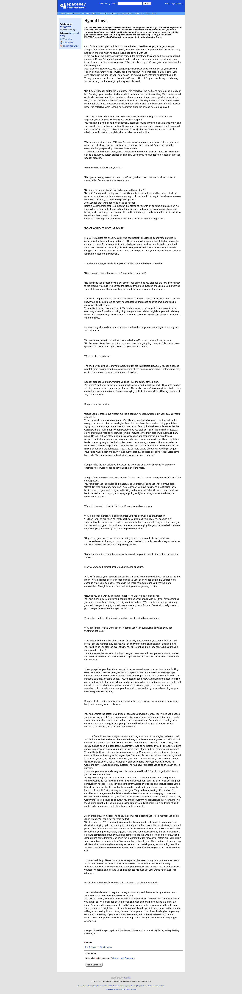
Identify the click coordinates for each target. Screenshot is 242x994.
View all (115, 958)
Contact (133, 986)
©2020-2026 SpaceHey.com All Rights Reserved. (121, 989)
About (154, 13)
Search (147, 3)
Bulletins (101, 13)
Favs (131, 13)
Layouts (124, 13)
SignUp (180, 3)
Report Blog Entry (69, 46)
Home (62, 13)
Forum (109, 13)
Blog (94, 13)
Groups (116, 13)
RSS (110, 986)
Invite (137, 13)
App (142, 13)
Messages (86, 13)
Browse (69, 13)
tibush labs (127, 978)
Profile (66, 42)
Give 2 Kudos (106, 947)
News (85, 986)
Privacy (120, 986)
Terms (115, 986)
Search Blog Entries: (108, 3)
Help (167, 3)
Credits (104, 986)
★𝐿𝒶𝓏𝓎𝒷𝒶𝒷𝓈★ (66, 26)
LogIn (173, 3)
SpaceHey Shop (159, 986)
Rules (90, 986)
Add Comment (126, 958)
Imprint (127, 986)
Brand (99, 986)
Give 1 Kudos (90, 947)
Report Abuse (142, 986)
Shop (148, 13)
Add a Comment (94, 965)
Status (150, 986)
